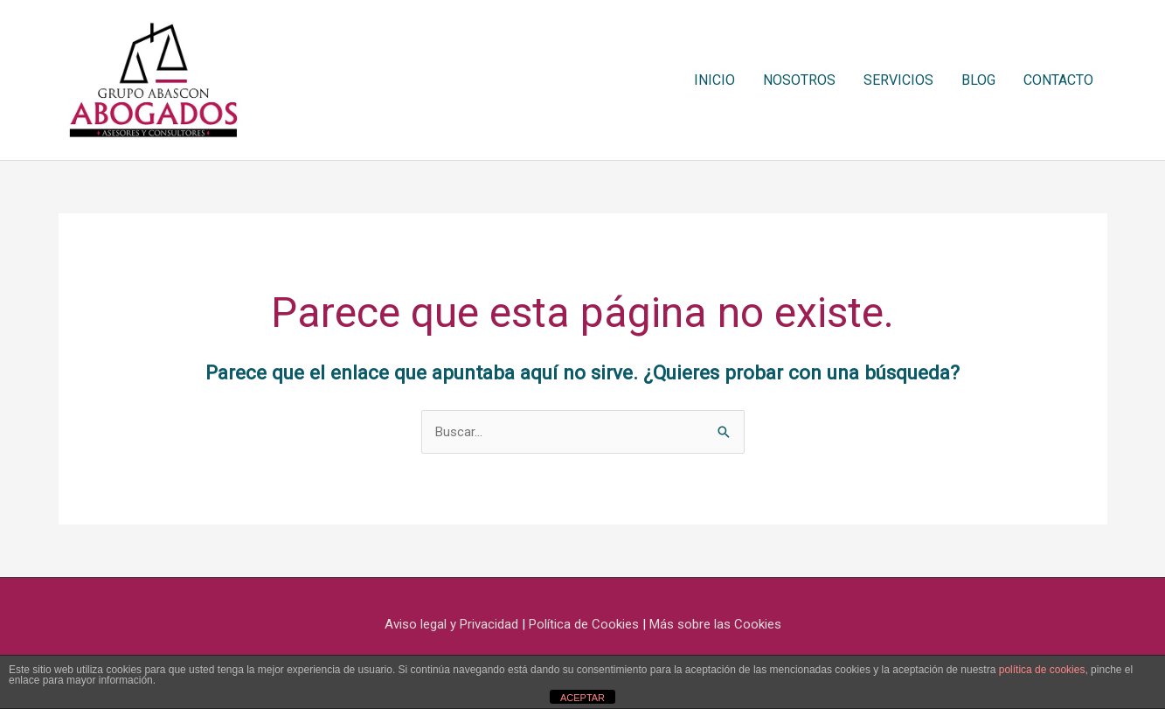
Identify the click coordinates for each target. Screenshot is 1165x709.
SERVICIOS (898, 80)
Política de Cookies (584, 624)
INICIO (714, 80)
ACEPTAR (582, 697)
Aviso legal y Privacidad (451, 624)
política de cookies (1042, 670)
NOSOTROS (799, 80)
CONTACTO (1058, 80)
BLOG (978, 80)
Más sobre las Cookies (715, 624)
